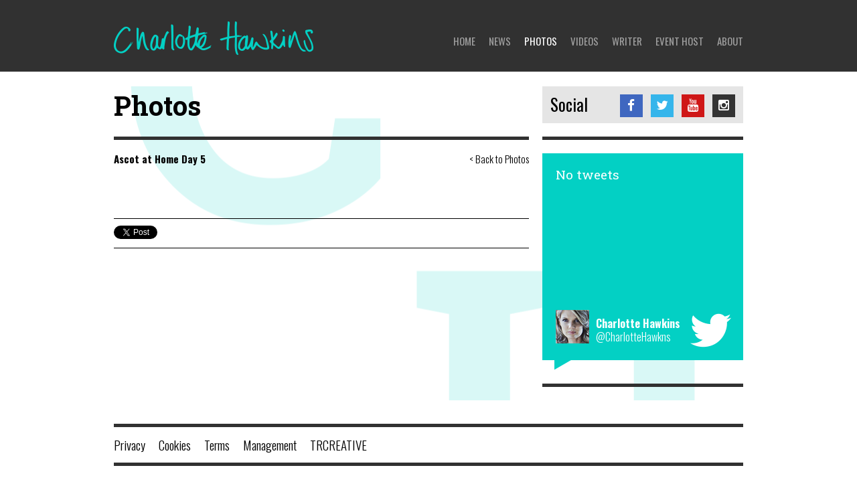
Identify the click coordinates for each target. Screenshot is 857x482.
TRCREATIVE (338, 444)
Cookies (175, 444)
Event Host (679, 40)
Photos (540, 40)
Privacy (129, 444)
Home (464, 40)
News (500, 40)
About (730, 40)
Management (270, 444)
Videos (584, 40)
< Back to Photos (499, 158)
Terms (217, 444)
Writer (627, 40)
